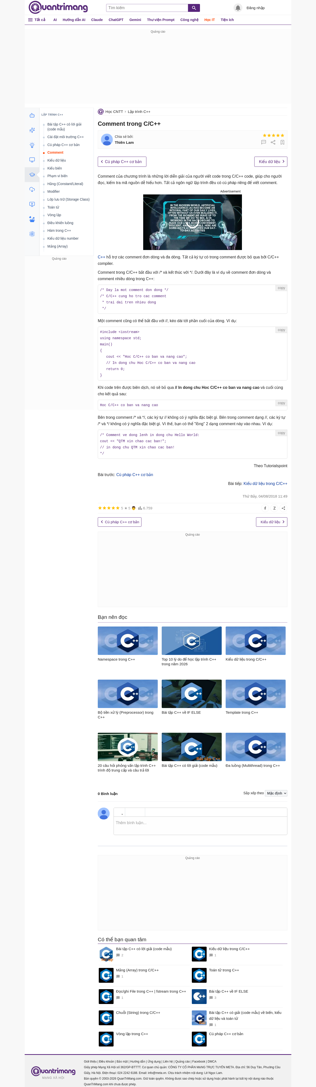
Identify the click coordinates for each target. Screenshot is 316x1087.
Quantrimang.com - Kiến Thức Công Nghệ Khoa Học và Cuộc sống (58, 7)
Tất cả (40, 20)
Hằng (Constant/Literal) (65, 184)
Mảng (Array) (57, 246)
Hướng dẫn (137, 1057)
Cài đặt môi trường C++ (65, 137)
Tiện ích (227, 20)
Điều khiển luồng (60, 223)
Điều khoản (106, 1057)
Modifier (53, 191)
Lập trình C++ (139, 111)
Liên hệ (168, 1057)
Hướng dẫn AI (74, 20)
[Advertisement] (158, 69)
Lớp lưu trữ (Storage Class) (68, 199)
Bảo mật (122, 1057)
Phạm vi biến (57, 176)
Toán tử (53, 207)
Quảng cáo (182, 1057)
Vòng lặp (54, 215)
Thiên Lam (124, 142)
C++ (101, 257)
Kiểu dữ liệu (269, 162)
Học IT (209, 20)
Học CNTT (114, 111)
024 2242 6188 (127, 1068)
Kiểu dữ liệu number (63, 238)
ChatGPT (116, 20)
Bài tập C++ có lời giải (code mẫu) (64, 126)
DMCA (212, 1057)
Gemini (135, 20)
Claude (97, 20)
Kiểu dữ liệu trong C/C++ (264, 479)
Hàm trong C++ (59, 230)
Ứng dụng (154, 1057)
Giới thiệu (90, 1057)
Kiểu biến (54, 168)
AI (55, 20)
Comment (55, 152)
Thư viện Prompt (161, 20)
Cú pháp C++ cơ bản (123, 162)
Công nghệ (189, 20)
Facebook (198, 1057)
